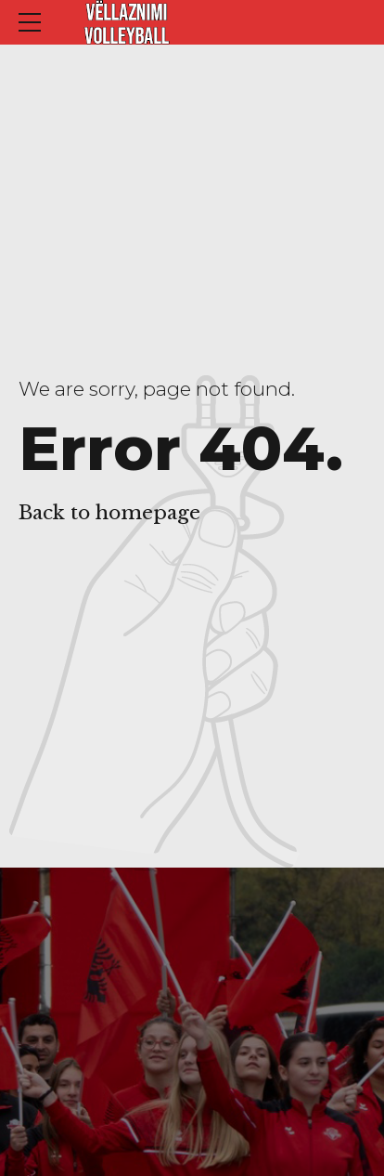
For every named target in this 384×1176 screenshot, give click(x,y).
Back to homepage (109, 513)
